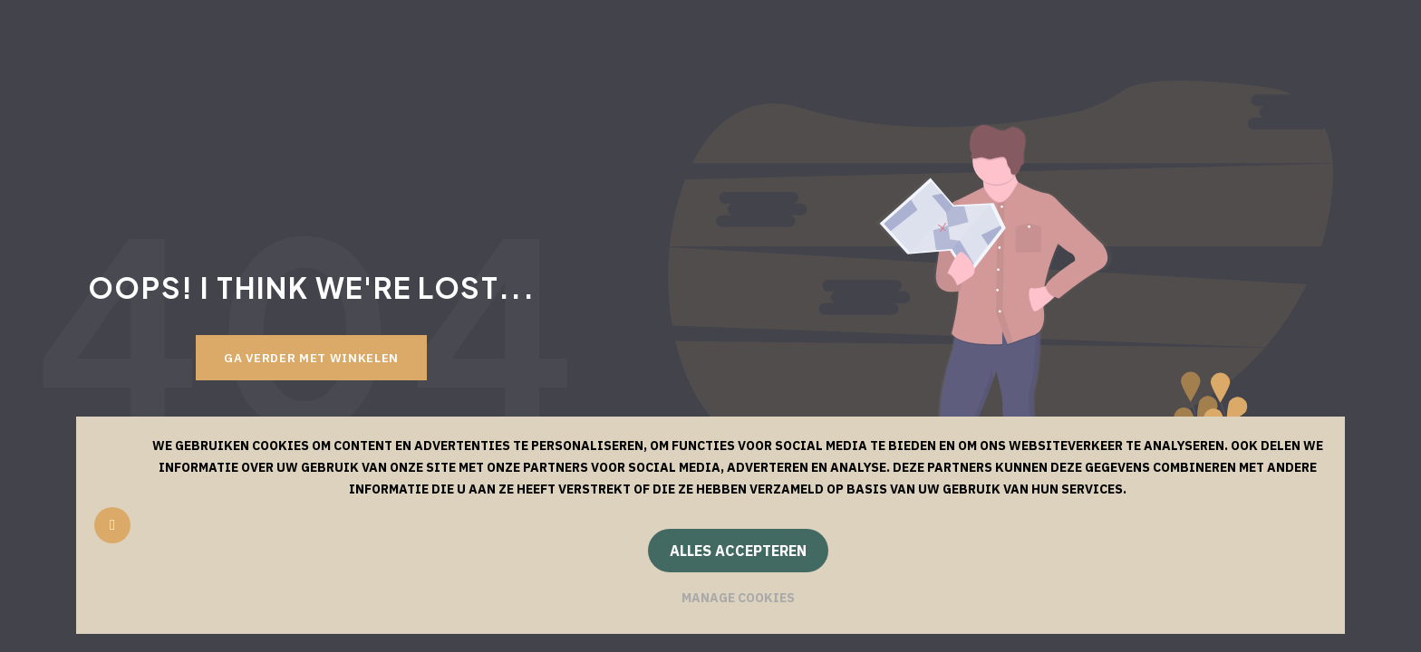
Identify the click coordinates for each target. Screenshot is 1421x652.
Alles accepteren (738, 551)
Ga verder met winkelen (311, 358)
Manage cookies (738, 598)
